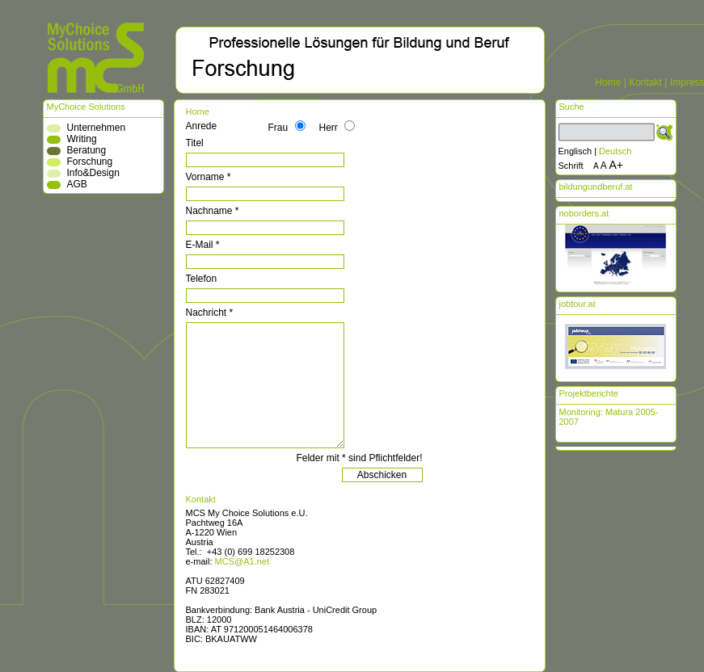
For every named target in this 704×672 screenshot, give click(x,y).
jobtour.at (577, 304)
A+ (616, 164)
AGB (77, 184)
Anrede (201, 126)
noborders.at (584, 213)
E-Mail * (203, 244)
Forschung (90, 161)
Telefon (201, 278)
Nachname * (212, 210)
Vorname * (208, 177)
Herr (328, 127)
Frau (278, 127)
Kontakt (645, 82)
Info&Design (93, 172)
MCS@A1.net (242, 561)
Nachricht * (210, 312)
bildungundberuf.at (596, 186)
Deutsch (615, 151)
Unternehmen (96, 127)
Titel (195, 143)
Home (608, 82)
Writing (82, 139)
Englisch (575, 151)
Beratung (87, 150)
